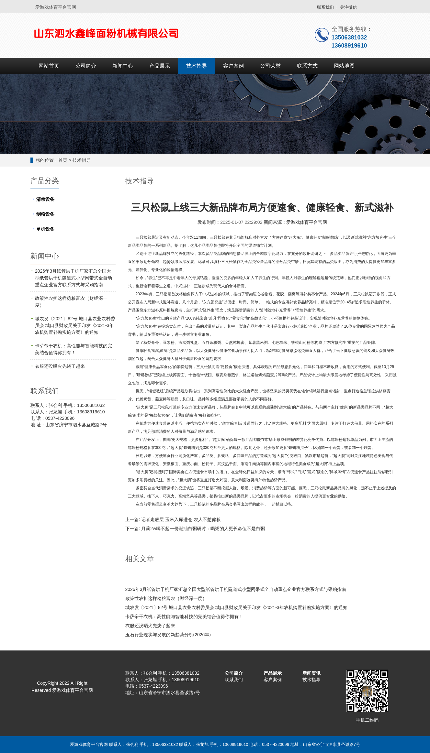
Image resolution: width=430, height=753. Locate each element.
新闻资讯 (311, 673)
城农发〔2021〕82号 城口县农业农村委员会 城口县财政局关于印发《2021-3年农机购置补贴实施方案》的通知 (236, 607)
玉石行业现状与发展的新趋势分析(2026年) (168, 634)
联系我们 (325, 7)
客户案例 (233, 66)
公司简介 (85, 66)
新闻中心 (122, 66)
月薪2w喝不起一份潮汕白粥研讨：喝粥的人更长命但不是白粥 (203, 528)
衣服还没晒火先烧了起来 (150, 625)
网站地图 (344, 66)
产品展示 (159, 66)
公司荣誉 (270, 66)
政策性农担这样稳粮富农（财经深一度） (166, 598)
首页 (62, 160)
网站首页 (49, 66)
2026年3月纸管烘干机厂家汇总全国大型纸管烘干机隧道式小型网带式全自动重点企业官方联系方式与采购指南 (235, 589)
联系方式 (307, 66)
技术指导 (196, 66)
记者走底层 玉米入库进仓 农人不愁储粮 (181, 519)
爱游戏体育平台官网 (306, 222)
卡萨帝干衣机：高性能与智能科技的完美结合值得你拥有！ (184, 616)
